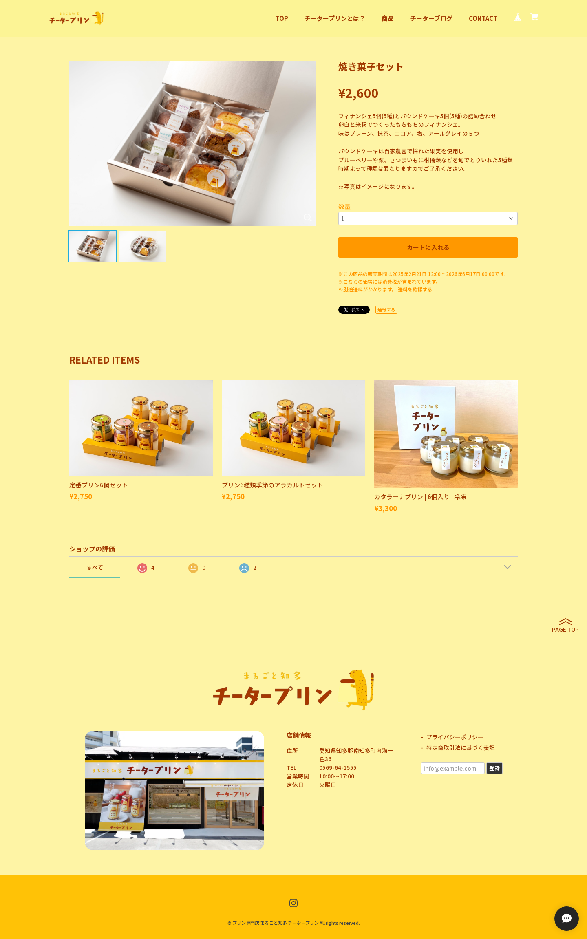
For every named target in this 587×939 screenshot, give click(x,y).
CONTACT (483, 18)
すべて (95, 567)
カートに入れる (428, 247)
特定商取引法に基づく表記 (460, 747)
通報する (386, 309)
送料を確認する (415, 289)
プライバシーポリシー (454, 737)
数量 (344, 206)
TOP (282, 18)
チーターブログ (431, 18)
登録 (494, 768)
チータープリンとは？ (335, 18)
